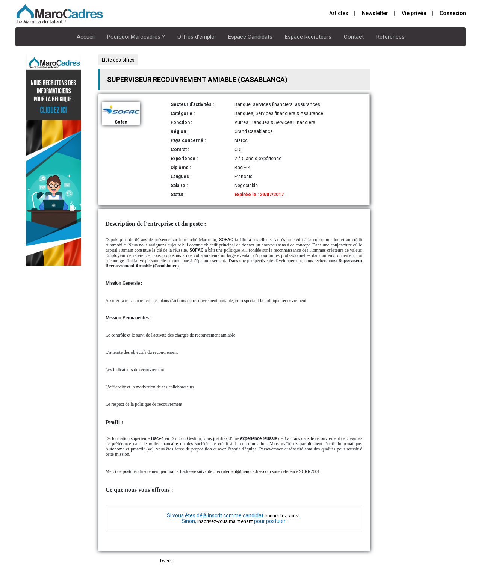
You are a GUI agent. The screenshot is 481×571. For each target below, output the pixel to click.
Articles (338, 13)
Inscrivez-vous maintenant (225, 521)
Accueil (86, 36)
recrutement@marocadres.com (243, 471)
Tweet (165, 560)
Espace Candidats (250, 36)
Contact (354, 36)
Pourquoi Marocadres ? (136, 36)
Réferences (390, 36)
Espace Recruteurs (308, 36)
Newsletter (375, 13)
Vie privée (414, 13)
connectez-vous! (282, 515)
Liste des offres (118, 60)
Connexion (453, 13)
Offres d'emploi (196, 36)
